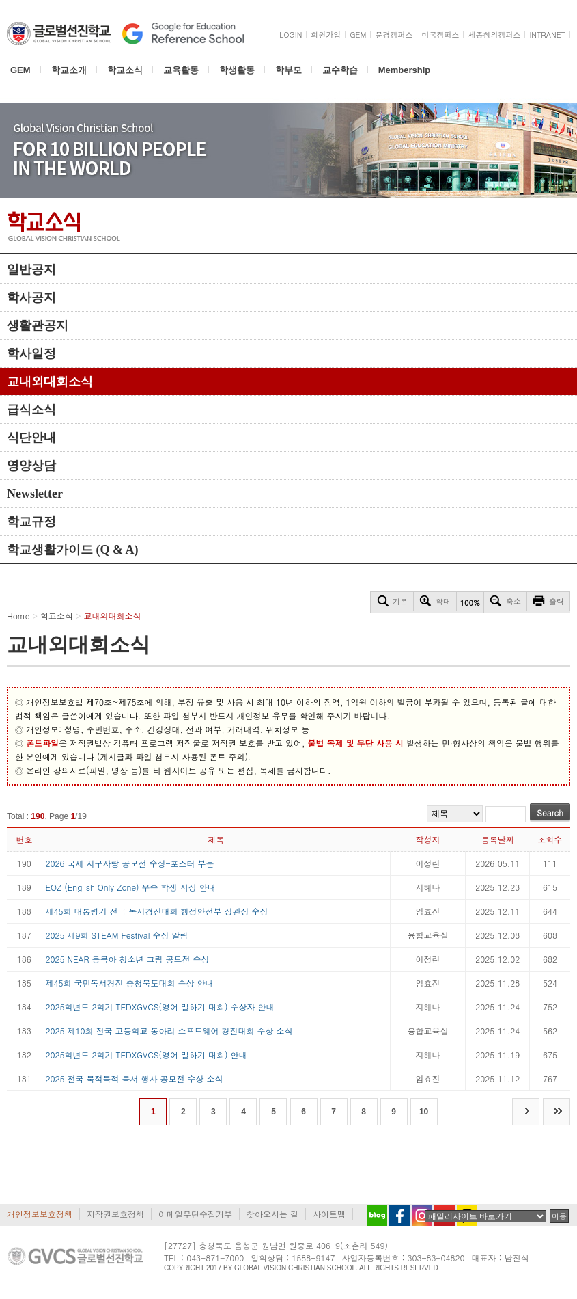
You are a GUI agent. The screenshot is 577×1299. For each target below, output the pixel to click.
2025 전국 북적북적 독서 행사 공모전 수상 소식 (134, 1078)
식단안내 (31, 437)
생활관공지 (37, 325)
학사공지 (31, 297)
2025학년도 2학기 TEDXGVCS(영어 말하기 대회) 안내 (146, 1054)
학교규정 (31, 521)
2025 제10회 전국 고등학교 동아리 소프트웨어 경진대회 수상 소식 (169, 1030)
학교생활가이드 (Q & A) (73, 550)
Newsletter (35, 493)
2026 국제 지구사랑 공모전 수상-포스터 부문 (130, 863)
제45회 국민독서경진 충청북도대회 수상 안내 (130, 983)
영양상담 (31, 465)
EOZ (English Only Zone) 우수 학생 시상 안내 (131, 887)
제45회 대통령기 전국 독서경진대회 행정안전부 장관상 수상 (157, 911)
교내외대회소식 (50, 381)
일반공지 (31, 269)
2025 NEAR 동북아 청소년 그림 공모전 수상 (128, 959)
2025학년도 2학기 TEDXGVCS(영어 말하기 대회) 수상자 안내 (160, 1007)
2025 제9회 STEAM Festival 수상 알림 (117, 935)
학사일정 (31, 353)
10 (423, 1111)
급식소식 (31, 409)
